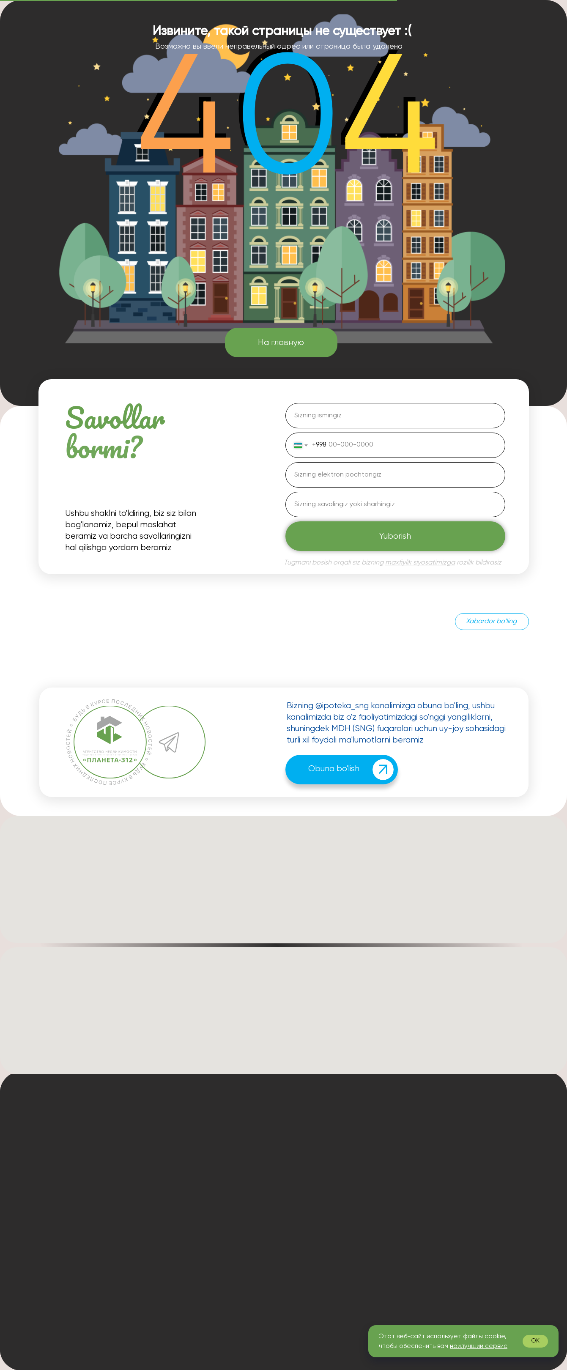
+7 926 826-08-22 (223, 1160)
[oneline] (395, 504)
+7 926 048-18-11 (166, 1214)
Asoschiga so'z (307, 1161)
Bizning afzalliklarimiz (316, 1188)
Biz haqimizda (305, 1134)
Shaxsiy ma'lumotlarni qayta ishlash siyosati (351, 1284)
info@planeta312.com (174, 1176)
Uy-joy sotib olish (391, 1147)
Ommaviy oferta (308, 1296)
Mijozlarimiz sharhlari (315, 1201)
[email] (395, 475)
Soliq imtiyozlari (388, 1201)
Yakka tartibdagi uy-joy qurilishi (412, 1228)
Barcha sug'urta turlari (399, 1215)
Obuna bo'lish (333, 768)
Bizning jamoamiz (310, 1174)
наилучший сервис (478, 1346)
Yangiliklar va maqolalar (320, 1215)
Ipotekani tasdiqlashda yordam (412, 1133)
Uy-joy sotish (384, 1161)
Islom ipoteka (385, 1242)
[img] (383, 769)
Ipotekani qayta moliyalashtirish (412, 1187)
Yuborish (395, 536)
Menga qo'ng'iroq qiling (498, 1230)
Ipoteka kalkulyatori (314, 1147)
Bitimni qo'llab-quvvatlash (404, 1174)
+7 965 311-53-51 (165, 1160)
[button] (234, 1213)
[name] (395, 415)
